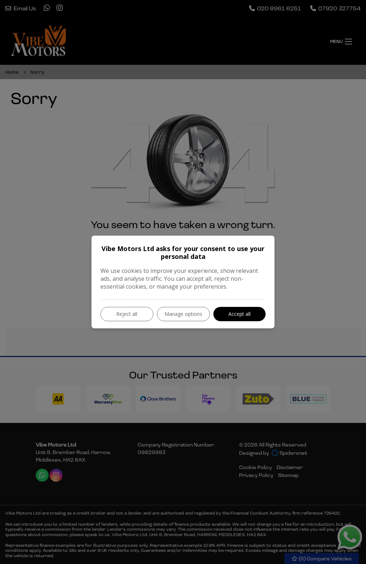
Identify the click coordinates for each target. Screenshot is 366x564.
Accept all (239, 313)
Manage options (183, 313)
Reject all (126, 313)
